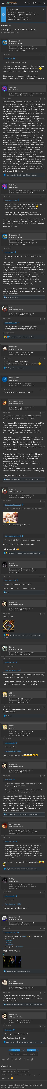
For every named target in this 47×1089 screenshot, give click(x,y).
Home (4, 1078)
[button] (3, 3)
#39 (44, 993)
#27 (44, 389)
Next (31, 1050)
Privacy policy (30, 1075)
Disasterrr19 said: (11, 200)
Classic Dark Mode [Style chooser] (8, 1071)
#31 (44, 614)
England (18, 834)
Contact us (5, 1075)
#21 (44, 54)
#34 (44, 739)
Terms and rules (17, 1075)
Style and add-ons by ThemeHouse (13, 1087)
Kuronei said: (9, 252)
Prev (15, 1050)
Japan (31, 95)
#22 (44, 99)
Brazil (18, 572)
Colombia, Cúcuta (22, 702)
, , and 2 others (23, 479)
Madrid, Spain (20, 50)
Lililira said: (8, 780)
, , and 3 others (24, 553)
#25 (44, 319)
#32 (44, 659)
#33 (44, 707)
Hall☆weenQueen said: (13, 505)
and (12, 297)
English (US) (23, 1071)
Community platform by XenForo (21, 1085)
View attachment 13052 (13, 670)
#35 (44, 776)
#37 (44, 892)
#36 (44, 838)
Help (38, 1075)
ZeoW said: (8, 58)
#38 (44, 929)
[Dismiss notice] (43, 10)
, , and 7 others (23, 636)
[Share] (40, 54)
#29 (44, 501)
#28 (44, 413)
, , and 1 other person (21, 175)
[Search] (44, 3)
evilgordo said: (10, 662)
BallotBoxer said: (10, 932)
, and (18, 971)
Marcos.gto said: (10, 580)
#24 (44, 248)
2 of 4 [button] (23, 1050)
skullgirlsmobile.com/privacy (19, 19)
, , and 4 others (21, 337)
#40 (44, 1026)
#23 (44, 197)
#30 (44, 577)
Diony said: (8, 1030)
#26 (44, 358)
